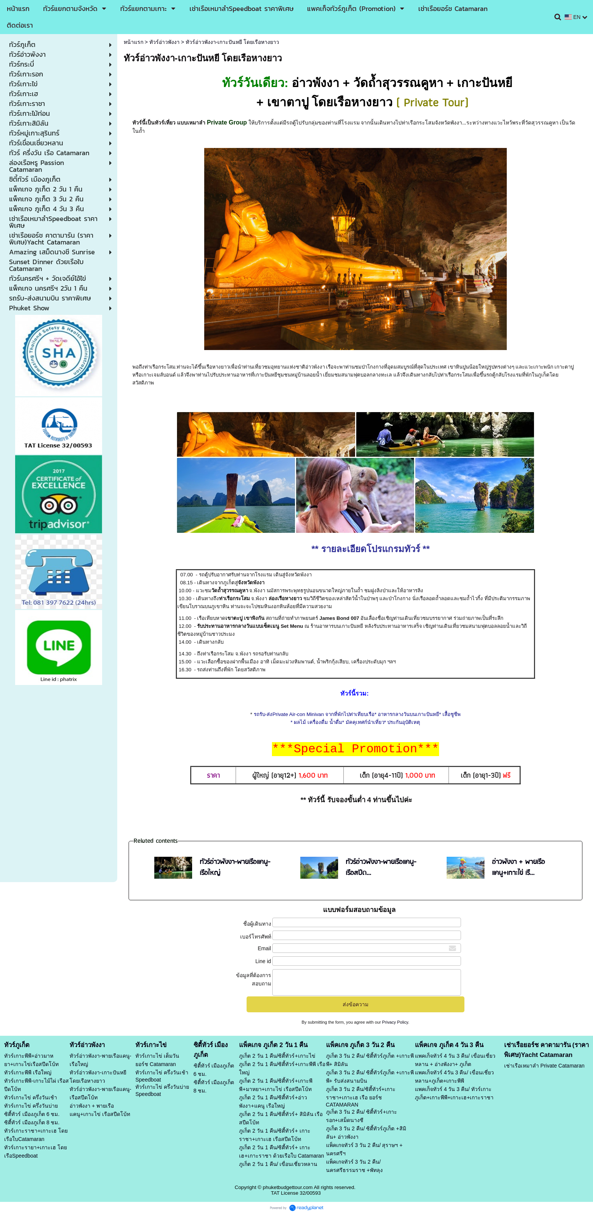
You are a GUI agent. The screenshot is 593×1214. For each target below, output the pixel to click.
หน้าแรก (133, 42)
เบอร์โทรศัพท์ (255, 937)
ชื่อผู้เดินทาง (257, 924)
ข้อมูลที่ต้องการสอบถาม (253, 979)
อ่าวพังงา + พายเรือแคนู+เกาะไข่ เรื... (518, 868)
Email (264, 948)
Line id (263, 961)
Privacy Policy (395, 1022)
